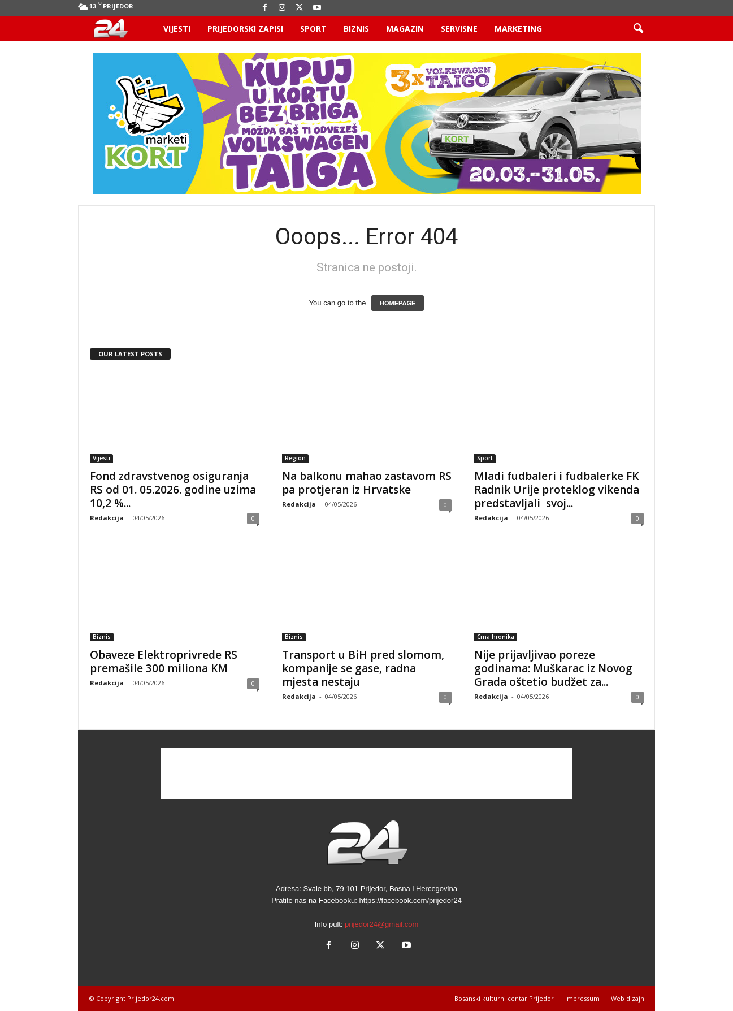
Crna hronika (495, 637)
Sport (313, 28)
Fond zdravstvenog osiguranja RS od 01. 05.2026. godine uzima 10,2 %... (173, 490)
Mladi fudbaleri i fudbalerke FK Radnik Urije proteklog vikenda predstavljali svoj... (556, 490)
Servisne (459, 28)
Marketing (518, 28)
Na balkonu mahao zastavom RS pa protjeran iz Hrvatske (367, 483)
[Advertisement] (366, 773)
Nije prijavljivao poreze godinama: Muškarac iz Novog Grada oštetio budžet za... (553, 668)
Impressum (582, 998)
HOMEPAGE (397, 303)
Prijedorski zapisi (245, 28)
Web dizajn (627, 998)
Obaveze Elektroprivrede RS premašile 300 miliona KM (163, 661)
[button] (638, 28)
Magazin (405, 28)
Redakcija (107, 517)
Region (295, 458)
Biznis (356, 28)
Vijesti (176, 28)
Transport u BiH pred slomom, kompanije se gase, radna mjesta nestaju (363, 668)
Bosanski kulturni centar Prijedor (504, 998)
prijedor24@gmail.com (381, 924)
